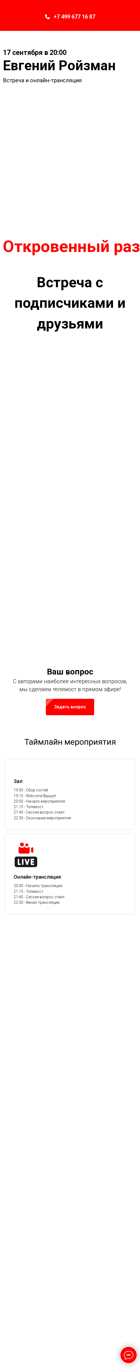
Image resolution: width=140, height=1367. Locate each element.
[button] (70, 846)
